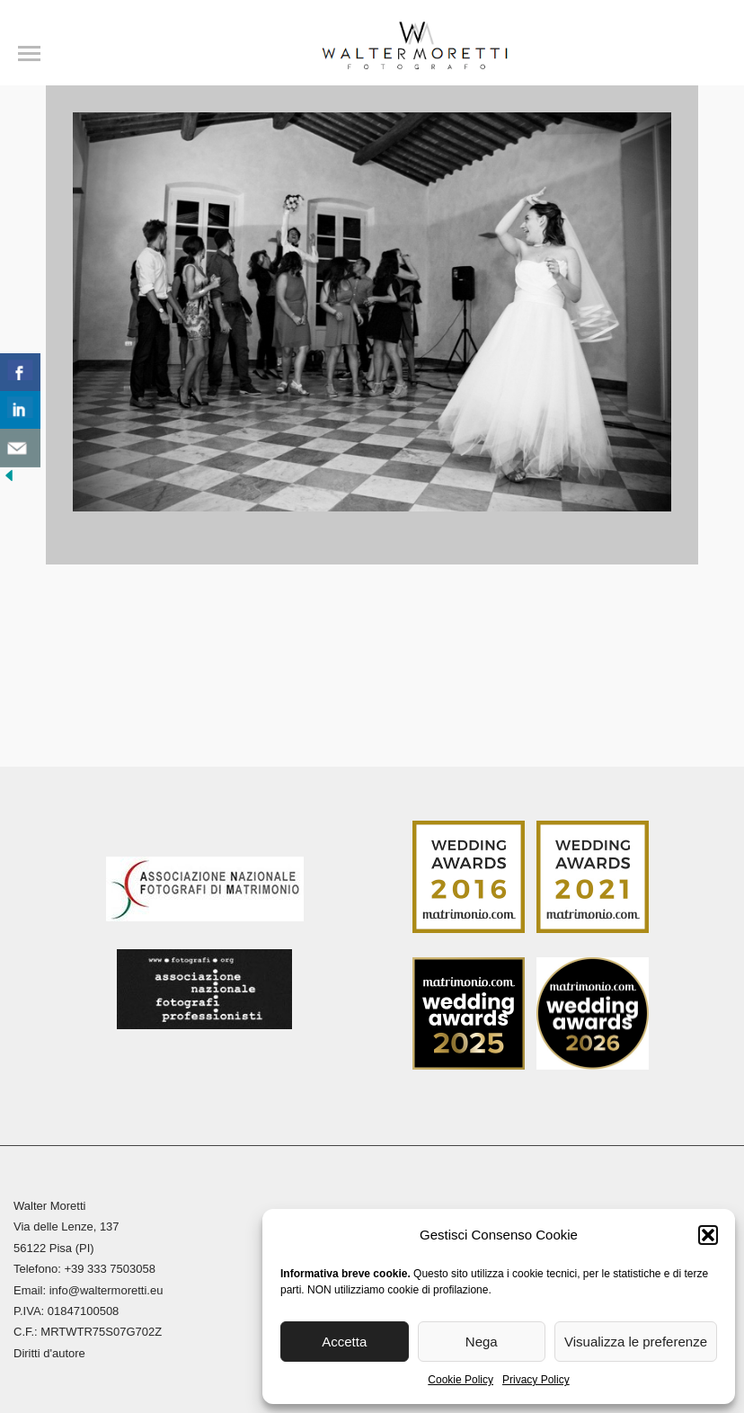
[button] (708, 1235)
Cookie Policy (460, 1379)
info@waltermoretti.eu (106, 1290)
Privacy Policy (536, 1379)
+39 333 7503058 (109, 1268)
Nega (481, 1341)
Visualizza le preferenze (635, 1341)
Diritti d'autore (49, 1353)
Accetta (344, 1341)
